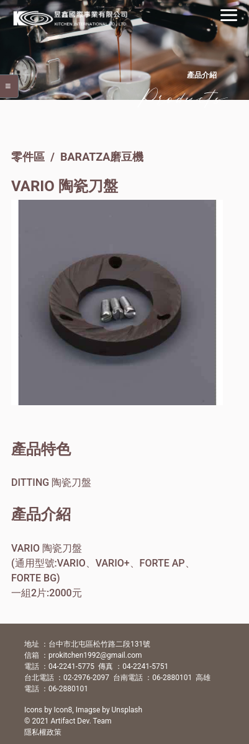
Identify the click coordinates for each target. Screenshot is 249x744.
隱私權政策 (42, 732)
